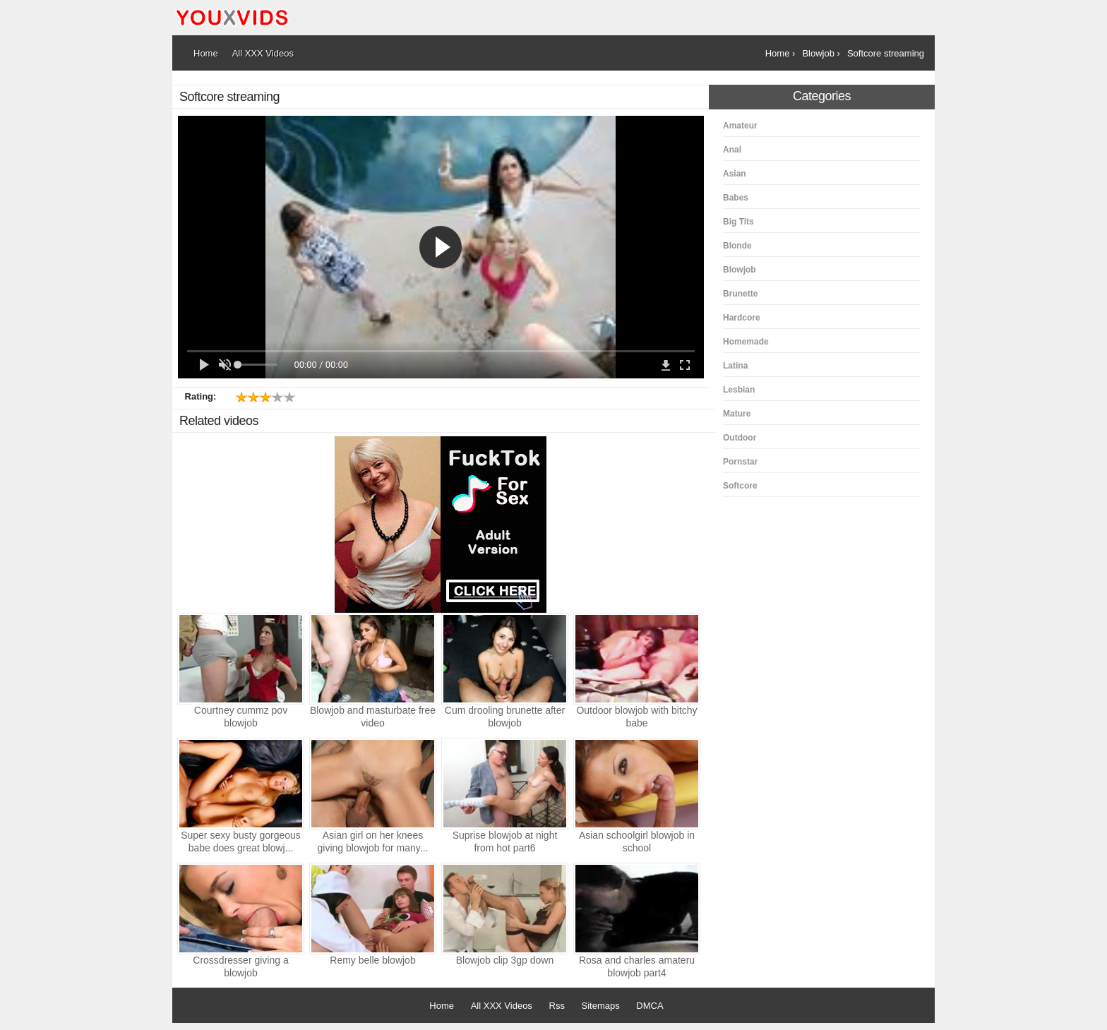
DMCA (649, 1005)
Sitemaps (601, 1005)
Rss (557, 1005)
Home (441, 1005)
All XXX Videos (501, 1005)
